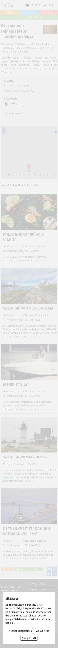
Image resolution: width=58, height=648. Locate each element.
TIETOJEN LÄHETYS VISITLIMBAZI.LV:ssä (10, 589)
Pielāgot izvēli (29, 638)
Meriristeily (15, 384)
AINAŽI (9, 12)
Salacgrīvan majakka (25, 457)
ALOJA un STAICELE (29, 17)
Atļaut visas (42, 630)
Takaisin (8, 569)
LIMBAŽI (48, 12)
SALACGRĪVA (29, 12)
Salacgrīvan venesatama (28, 308)
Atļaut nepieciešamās (20, 630)
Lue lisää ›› (42, 260)
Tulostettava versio (30, 569)
